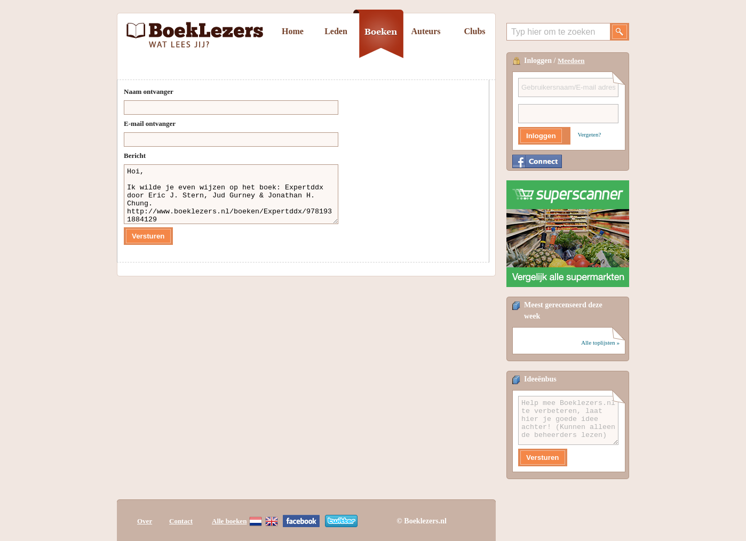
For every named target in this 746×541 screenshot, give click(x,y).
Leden (335, 31)
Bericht (135, 156)
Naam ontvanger (148, 91)
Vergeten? (589, 134)
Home (293, 31)
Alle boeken (229, 521)
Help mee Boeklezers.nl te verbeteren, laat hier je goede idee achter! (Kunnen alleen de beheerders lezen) (568, 420)
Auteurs (425, 31)
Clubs (474, 31)
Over (144, 521)
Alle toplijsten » (600, 342)
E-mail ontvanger (150, 124)
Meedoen (571, 61)
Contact (181, 521)
